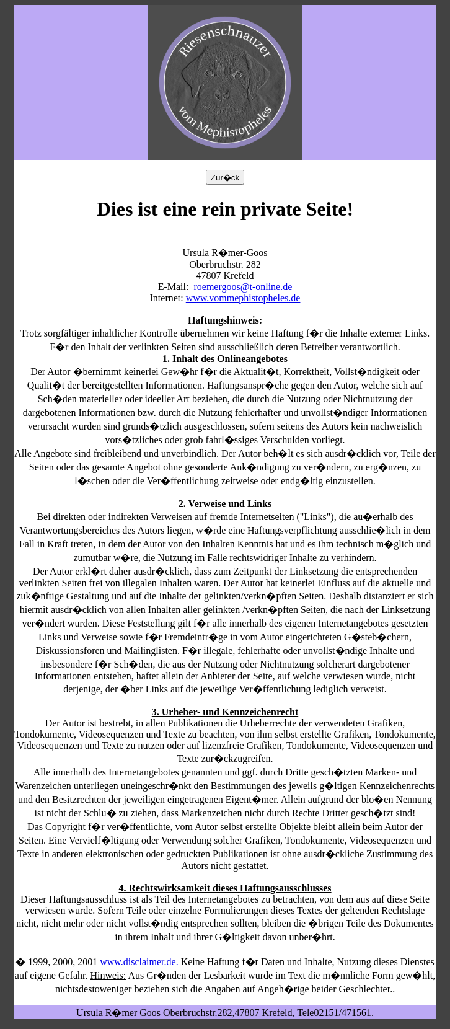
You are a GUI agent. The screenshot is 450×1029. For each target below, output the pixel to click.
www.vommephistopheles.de (243, 298)
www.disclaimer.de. (139, 961)
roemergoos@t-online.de (242, 286)
